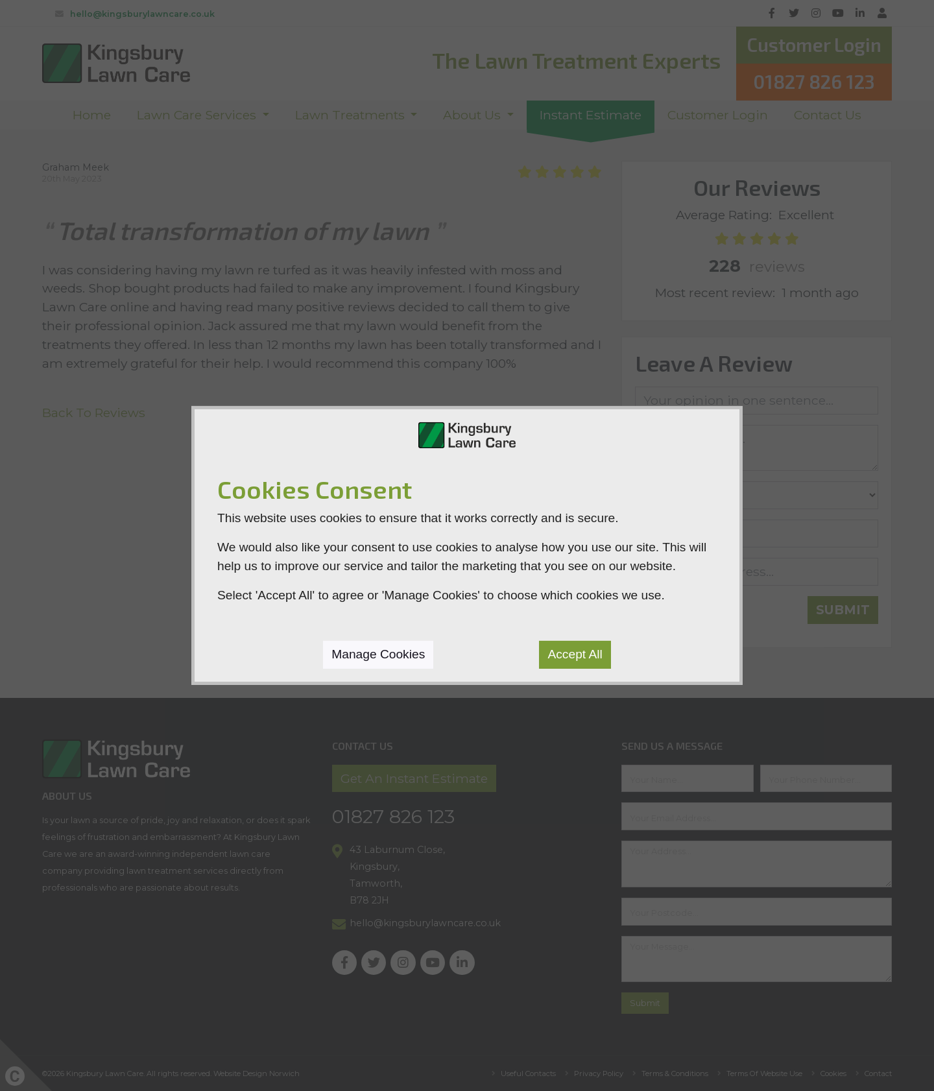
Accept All (574, 654)
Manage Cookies (378, 654)
